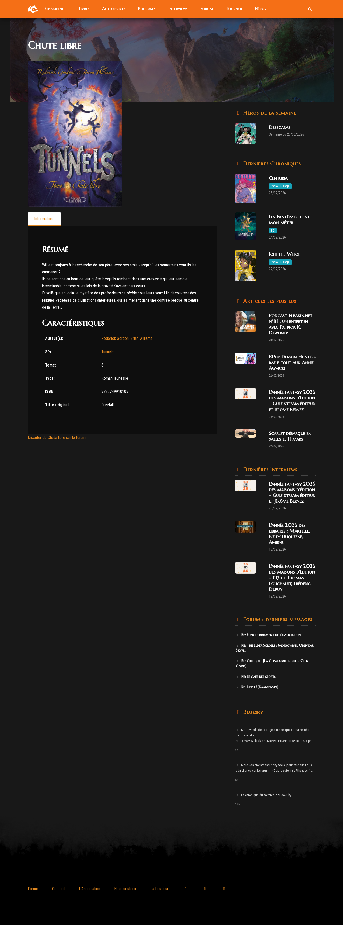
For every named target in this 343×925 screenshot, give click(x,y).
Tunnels (107, 351)
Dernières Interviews (269, 469)
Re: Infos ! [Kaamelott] (257, 687)
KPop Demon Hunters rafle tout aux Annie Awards (292, 362)
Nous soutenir (125, 888)
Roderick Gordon (115, 338)
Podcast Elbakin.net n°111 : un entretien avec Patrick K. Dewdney (290, 324)
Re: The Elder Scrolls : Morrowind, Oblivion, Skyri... (275, 648)
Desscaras (279, 127)
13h (237, 804)
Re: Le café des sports (256, 676)
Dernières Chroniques (271, 164)
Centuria (278, 178)
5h (236, 750)
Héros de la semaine (269, 113)
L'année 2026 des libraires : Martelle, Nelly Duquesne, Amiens (289, 533)
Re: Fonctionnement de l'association (268, 634)
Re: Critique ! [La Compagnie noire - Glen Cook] (272, 663)
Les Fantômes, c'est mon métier (289, 219)
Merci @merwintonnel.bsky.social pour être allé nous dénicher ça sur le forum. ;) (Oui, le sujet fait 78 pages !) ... (274, 767)
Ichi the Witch (284, 254)
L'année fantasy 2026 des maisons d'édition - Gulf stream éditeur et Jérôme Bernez (292, 400)
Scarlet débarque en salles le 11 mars (290, 436)
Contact (58, 888)
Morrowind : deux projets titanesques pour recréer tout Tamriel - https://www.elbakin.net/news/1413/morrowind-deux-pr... (274, 735)
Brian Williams (141, 338)
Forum (33, 888)
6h (236, 780)
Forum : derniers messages (277, 619)
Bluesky (252, 712)
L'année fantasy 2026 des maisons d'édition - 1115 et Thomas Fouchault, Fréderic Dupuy (292, 577)
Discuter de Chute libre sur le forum (57, 437)
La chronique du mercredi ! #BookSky (263, 795)
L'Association (89, 888)
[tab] (44, 219)
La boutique (159, 888)
